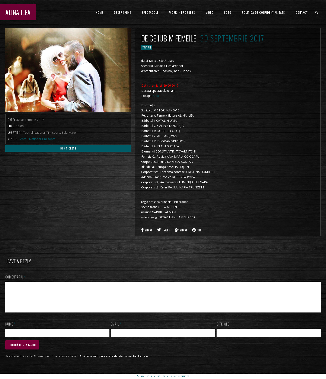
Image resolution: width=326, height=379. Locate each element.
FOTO (227, 12)
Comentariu (15, 277)
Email (116, 329)
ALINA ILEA (18, 12)
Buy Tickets (68, 148)
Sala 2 (157, 96)
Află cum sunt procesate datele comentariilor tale (114, 361)
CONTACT (301, 12)
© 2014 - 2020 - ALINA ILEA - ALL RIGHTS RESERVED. (163, 376)
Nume (10, 329)
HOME (99, 12)
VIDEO (210, 12)
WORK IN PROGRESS (182, 12)
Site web (223, 329)
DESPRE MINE (122, 12)
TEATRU (147, 47)
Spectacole (150, 12)
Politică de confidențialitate (263, 12)
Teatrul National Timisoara (36, 139)
